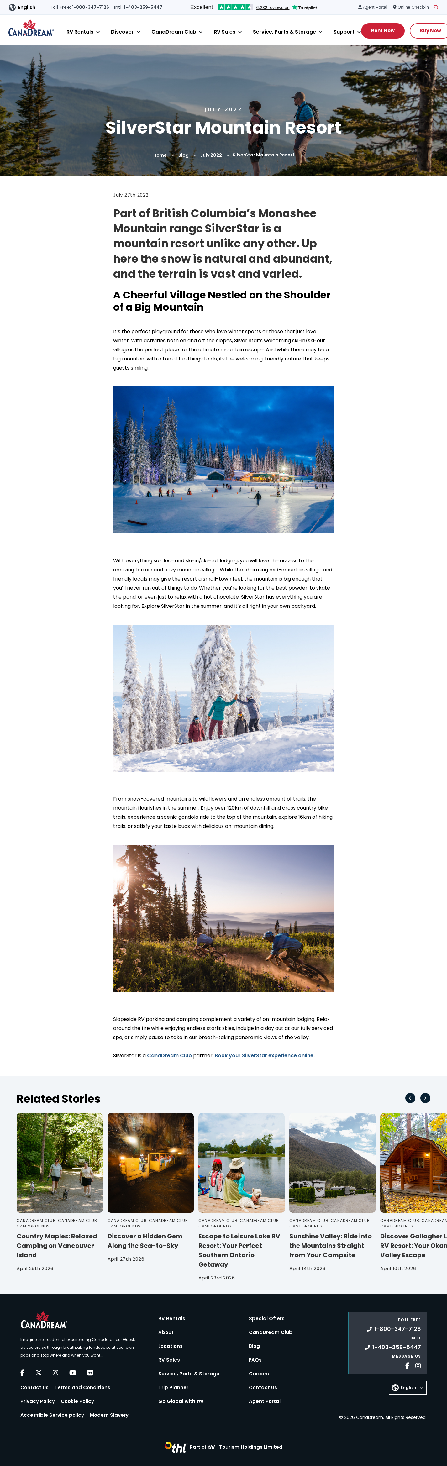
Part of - (236, 1447)
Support (344, 31)
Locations (170, 1346)
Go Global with (180, 1401)
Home (160, 155)
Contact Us (34, 1387)
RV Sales (224, 31)
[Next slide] (425, 1098)
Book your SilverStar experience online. (265, 1055)
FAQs (255, 1360)
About (166, 1332)
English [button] (26, 7)
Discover (122, 31)
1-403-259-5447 (393, 1347)
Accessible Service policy (52, 1415)
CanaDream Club (173, 31)
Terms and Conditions (82, 1387)
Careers (259, 1373)
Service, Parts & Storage (284, 31)
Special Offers (267, 1318)
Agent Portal (265, 1401)
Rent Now (383, 30)
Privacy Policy (37, 1401)
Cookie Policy (77, 1401)
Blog (183, 155)
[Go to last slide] (410, 1098)
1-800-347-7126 (394, 1329)
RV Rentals (79, 31)
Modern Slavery (109, 1415)
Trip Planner (173, 1387)
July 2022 (211, 155)
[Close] (98, 31)
